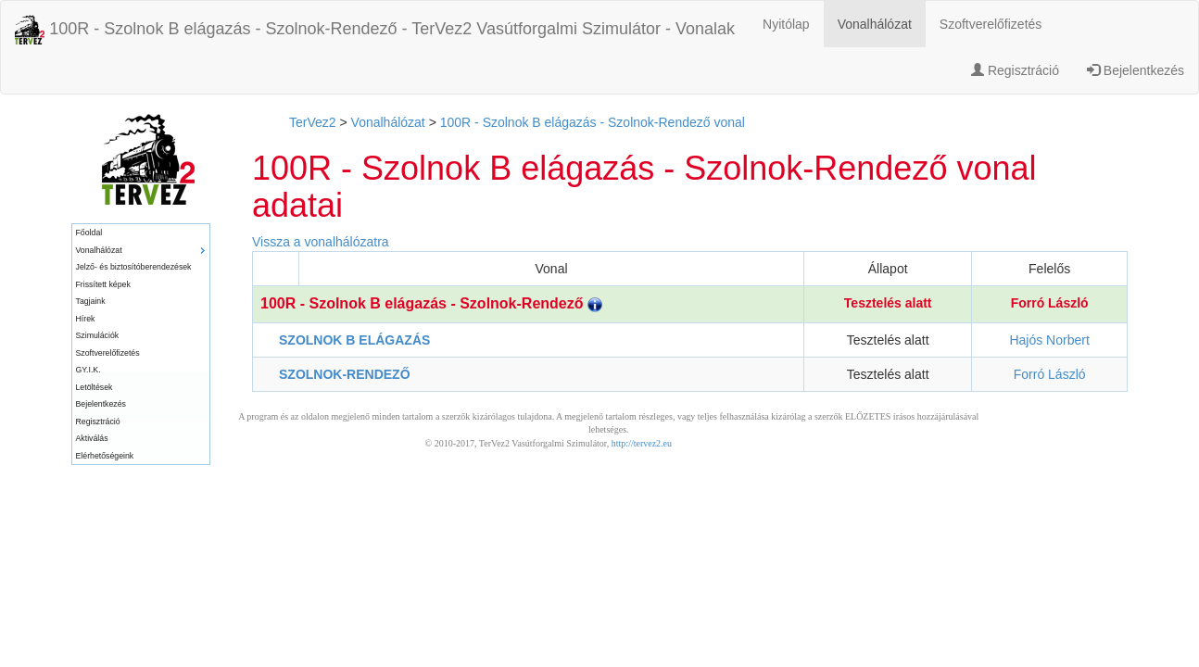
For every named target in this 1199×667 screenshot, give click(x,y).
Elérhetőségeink (105, 455)
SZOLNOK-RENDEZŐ (344, 374)
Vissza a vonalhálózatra (320, 241)
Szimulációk (98, 335)
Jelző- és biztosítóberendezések (134, 266)
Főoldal (89, 232)
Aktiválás (92, 438)
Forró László (1050, 303)
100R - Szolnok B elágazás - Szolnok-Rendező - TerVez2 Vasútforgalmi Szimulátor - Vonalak (375, 29)
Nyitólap (786, 24)
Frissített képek (103, 284)
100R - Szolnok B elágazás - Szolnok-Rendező (431, 303)
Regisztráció (1015, 70)
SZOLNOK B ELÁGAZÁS (354, 340)
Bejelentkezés (1135, 70)
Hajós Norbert (1049, 340)
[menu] (140, 344)
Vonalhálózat (875, 24)
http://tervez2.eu (642, 443)
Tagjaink (91, 301)
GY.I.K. (88, 369)
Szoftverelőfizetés (991, 24)
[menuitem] (140, 233)
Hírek (85, 318)
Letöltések (94, 387)
